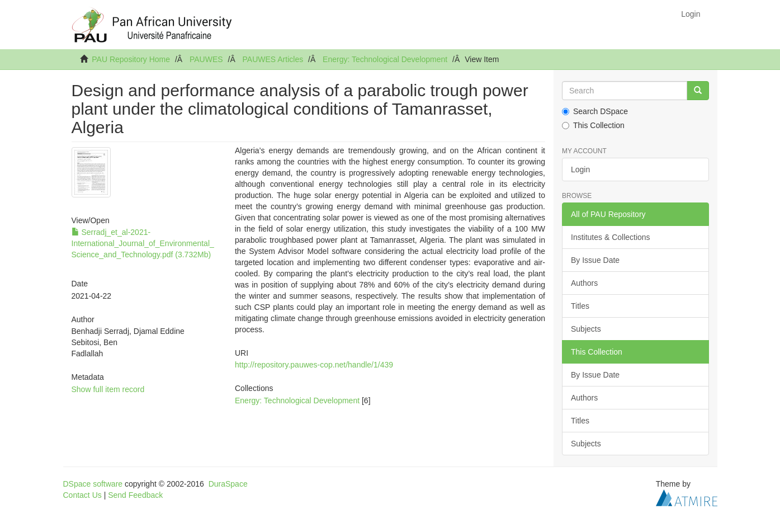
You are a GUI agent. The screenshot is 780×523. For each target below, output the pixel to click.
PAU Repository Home (131, 59)
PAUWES (206, 59)
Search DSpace (595, 111)
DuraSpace (228, 483)
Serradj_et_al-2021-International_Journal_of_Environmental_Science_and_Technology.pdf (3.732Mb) (143, 243)
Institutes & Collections (610, 237)
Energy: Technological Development (385, 59)
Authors (584, 283)
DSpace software (93, 483)
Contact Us (82, 495)
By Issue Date (595, 260)
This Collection (593, 125)
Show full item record (108, 389)
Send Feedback (135, 495)
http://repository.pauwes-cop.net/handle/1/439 (314, 364)
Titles (580, 305)
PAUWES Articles (273, 59)
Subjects (586, 328)
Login (580, 169)
